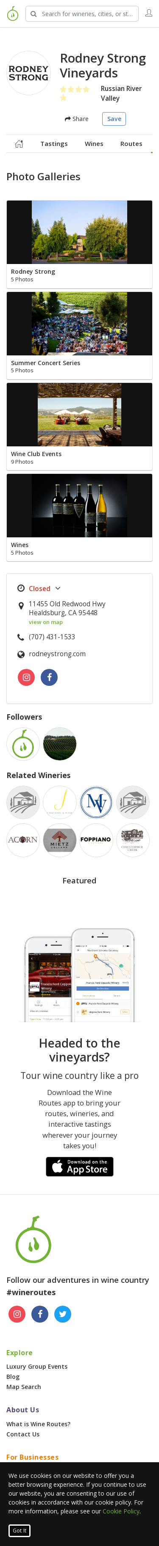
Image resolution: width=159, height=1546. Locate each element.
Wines (94, 143)
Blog (13, 1377)
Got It (19, 1530)
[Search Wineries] (82, 14)
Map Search (23, 1387)
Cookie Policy (121, 1511)
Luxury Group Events (36, 1366)
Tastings (54, 143)
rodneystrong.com (57, 653)
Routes (131, 143)
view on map (46, 622)
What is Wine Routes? (38, 1424)
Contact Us (22, 1434)
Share (77, 119)
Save (114, 119)
